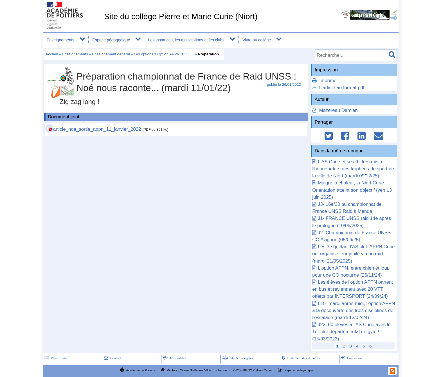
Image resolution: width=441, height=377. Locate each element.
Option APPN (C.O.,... (175, 54)
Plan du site (55, 358)
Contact (112, 358)
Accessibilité (174, 358)
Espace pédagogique (111, 40)
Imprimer (329, 80)
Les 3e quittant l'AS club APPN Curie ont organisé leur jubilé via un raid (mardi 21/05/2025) (353, 253)
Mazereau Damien (338, 110)
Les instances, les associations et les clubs (186, 40)
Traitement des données (300, 358)
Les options (143, 54)
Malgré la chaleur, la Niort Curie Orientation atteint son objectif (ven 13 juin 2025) (352, 190)
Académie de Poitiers (140, 370)
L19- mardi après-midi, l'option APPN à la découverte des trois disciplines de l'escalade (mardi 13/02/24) (353, 310)
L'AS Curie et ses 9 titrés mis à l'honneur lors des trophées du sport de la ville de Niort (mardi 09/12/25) (353, 169)
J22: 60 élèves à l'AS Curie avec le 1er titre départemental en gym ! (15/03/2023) (351, 331)
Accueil (52, 54)
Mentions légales (237, 358)
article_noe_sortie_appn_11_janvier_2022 (97, 129)
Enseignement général (111, 54)
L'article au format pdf (341, 87)
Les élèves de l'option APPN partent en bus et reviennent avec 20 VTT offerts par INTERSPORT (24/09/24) (352, 289)
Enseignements (60, 40)
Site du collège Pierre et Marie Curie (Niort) (181, 16)
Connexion (351, 358)
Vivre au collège (256, 40)
